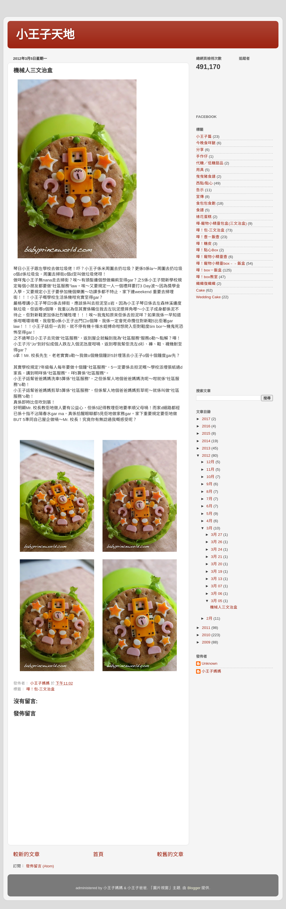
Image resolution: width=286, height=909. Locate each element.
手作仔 (202, 156)
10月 (211, 477)
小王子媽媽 (211, 671)
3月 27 (217, 534)
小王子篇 (204, 136)
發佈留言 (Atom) (40, 866)
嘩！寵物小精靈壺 (211, 257)
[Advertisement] (231, 344)
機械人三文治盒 (223, 607)
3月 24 (217, 549)
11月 (211, 469)
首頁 (98, 854)
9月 (209, 484)
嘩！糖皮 (204, 244)
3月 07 (217, 586)
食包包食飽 (206, 203)
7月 (209, 499)
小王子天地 (45, 34)
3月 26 (217, 542)
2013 (206, 448)
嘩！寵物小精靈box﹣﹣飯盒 (220, 263)
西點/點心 (204, 183)
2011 (206, 628)
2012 (206, 455)
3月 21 (217, 557)
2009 (206, 642)
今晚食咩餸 (206, 143)
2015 (206, 433)
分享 (200, 150)
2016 (206, 426)
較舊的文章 (170, 854)
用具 (200, 170)
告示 (200, 190)
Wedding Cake (208, 297)
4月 (209, 521)
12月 (211, 462)
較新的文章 (26, 854)
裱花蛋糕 (204, 217)
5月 (209, 514)
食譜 (200, 210)
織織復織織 (206, 283)
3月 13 (217, 579)
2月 (209, 618)
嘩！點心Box (207, 250)
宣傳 (200, 197)
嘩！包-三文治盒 (40, 689)
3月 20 (217, 564)
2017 (206, 419)
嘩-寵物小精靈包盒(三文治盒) (221, 223)
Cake (200, 290)
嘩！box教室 (207, 277)
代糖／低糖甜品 (209, 163)
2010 (206, 635)
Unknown (209, 663)
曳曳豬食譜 (206, 176)
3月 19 (217, 571)
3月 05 (217, 601)
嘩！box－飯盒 (209, 270)
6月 (209, 506)
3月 (209, 528)
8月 (209, 491)
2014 (206, 441)
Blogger (194, 888)
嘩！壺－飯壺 (208, 237)
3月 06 (217, 593)
